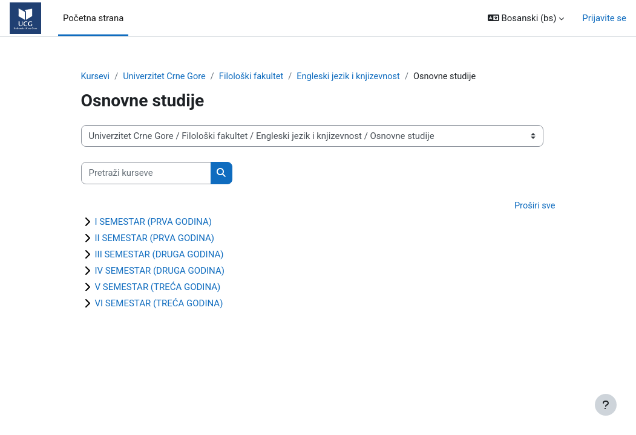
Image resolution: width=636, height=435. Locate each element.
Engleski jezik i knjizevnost (354, 76)
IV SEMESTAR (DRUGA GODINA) (160, 271)
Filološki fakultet (255, 76)
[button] (526, 18)
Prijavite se (604, 18)
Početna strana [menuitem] (93, 18)
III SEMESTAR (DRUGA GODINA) (159, 255)
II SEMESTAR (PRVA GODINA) (154, 239)
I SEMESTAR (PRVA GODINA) (153, 223)
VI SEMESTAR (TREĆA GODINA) (159, 304)
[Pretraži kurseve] (146, 173)
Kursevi (96, 76)
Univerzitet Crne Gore (166, 76)
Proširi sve (534, 206)
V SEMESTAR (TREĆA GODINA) (158, 288)
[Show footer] (606, 405)
